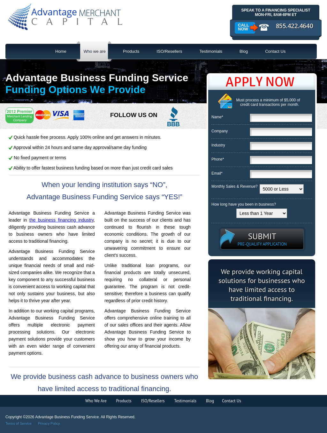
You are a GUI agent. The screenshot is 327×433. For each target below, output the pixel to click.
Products (131, 51)
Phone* (217, 159)
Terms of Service (18, 423)
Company (219, 131)
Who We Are (96, 401)
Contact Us (275, 51)
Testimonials (211, 51)
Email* (217, 173)
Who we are (91, 51)
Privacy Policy (49, 423)
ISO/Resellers (169, 51)
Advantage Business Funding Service (65, 17)
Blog (244, 51)
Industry (218, 145)
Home (60, 51)
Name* (217, 117)
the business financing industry (61, 220)
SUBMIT (262, 239)
